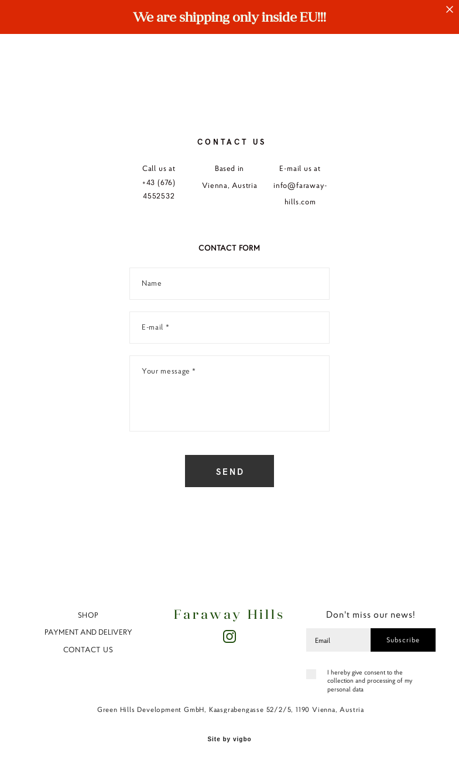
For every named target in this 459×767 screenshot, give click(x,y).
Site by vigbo (229, 739)
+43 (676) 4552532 (159, 189)
